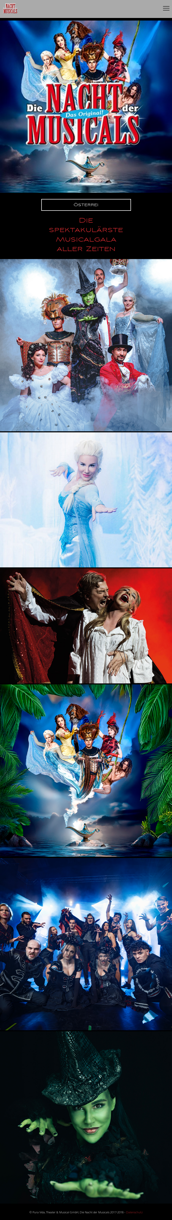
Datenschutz (134, 1212)
